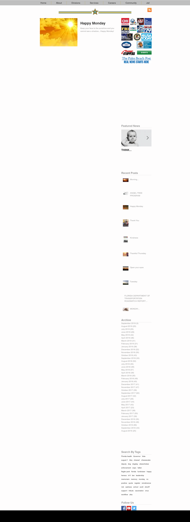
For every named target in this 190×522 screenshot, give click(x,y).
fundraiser (141, 471)
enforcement (126, 468)
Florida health (126, 456)
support (124, 491)
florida (133, 471)
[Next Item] (147, 138)
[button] (59, 2)
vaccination (139, 491)
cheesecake (145, 460)
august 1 (124, 460)
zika (130, 494)
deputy (124, 464)
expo (134, 468)
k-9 (129, 475)
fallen (140, 468)
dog (129, 464)
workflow (124, 494)
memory (134, 479)
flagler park (125, 471)
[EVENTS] (144, 53)
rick (122, 487)
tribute (131, 491)
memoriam (125, 479)
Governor (137, 456)
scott (141, 487)
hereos (124, 475)
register (137, 483)
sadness (128, 487)
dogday (135, 464)
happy (149, 471)
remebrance (146, 483)
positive (124, 483)
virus (147, 491)
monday (142, 479)
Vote (143, 456)
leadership (140, 475)
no (147, 479)
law (133, 475)
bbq (130, 460)
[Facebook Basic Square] (123, 508)
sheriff (147, 487)
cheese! (137, 460)
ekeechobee (144, 464)
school (135, 487)
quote (131, 483)
